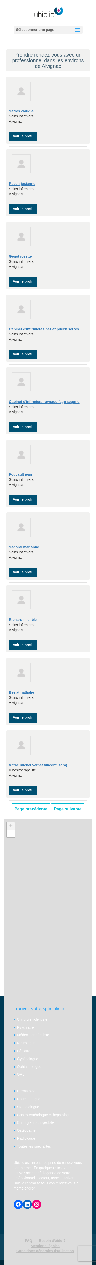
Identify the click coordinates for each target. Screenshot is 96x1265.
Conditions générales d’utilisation (45, 1251)
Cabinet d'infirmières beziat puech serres (44, 329)
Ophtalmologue (29, 1067)
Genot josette (20, 256)
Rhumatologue (28, 1099)
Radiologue (26, 1138)
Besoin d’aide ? (52, 1241)
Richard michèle (23, 620)
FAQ (28, 1241)
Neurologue (26, 1043)
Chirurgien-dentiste (32, 1019)
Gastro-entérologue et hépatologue (45, 1115)
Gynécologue (27, 1059)
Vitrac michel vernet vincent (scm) (38, 765)
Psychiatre (25, 1027)
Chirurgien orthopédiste (36, 1122)
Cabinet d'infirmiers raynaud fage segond (44, 402)
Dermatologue (28, 1091)
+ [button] (11, 826)
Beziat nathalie (21, 692)
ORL (21, 1074)
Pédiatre (23, 1051)
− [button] (11, 833)
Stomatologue (28, 1107)
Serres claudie (21, 111)
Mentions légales (45, 1246)
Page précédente (31, 809)
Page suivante (68, 809)
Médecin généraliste (33, 1035)
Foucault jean (20, 474)
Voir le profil (23, 136)
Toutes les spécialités (34, 1146)
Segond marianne (24, 547)
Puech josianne (22, 184)
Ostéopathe (26, 1130)
